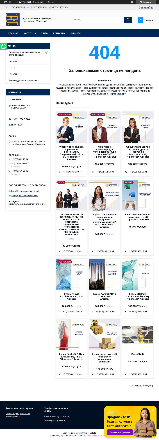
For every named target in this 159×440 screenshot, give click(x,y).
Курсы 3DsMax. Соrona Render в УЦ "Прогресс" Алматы (137, 296)
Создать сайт (38, 2)
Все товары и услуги (141, 386)
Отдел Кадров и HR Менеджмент (108, 94)
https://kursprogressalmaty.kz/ (25, 191)
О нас (44, 33)
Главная (13, 33)
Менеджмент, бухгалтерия (56, 416)
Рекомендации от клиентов (23, 80)
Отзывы (76, 33)
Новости (13, 61)
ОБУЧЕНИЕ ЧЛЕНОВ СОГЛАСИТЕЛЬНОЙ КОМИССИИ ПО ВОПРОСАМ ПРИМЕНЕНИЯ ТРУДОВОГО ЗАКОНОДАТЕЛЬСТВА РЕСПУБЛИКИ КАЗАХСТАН (71, 224)
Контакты (59, 33)
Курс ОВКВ (137, 354)
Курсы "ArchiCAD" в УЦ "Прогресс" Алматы (104, 296)
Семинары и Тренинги (54, 420)
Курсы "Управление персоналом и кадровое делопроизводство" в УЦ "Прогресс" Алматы (104, 220)
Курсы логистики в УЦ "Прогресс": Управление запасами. (104, 358)
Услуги (28, 33)
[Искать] (128, 20)
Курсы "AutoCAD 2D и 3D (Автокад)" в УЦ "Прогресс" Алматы (71, 356)
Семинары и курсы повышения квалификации (24, 53)
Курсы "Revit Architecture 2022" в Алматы (71, 296)
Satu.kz (93, 433)
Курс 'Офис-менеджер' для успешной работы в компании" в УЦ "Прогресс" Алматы (104, 152)
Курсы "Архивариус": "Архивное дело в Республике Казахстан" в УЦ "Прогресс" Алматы (138, 152)
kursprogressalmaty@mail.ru (24, 195)
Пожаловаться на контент (98, 436)
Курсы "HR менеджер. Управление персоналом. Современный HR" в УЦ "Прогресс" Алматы (71, 153)
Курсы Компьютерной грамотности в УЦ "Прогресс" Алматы (137, 217)
